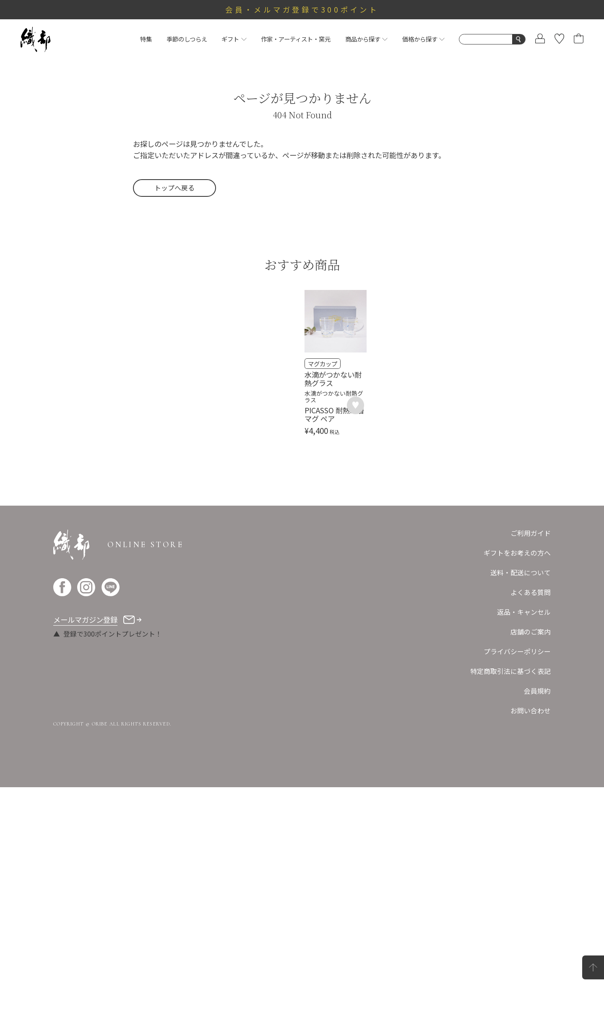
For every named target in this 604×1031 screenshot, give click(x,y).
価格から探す (423, 38)
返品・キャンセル (524, 856)
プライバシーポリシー (517, 895)
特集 (146, 38)
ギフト (233, 38)
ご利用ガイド (530, 777)
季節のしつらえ (187, 38)
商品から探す (366, 38)
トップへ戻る (174, 188)
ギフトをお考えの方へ (517, 796)
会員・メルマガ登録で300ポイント (302, 9)
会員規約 (537, 935)
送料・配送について (520, 816)
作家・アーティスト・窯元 (296, 38)
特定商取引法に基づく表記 (510, 915)
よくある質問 (530, 836)
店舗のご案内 (530, 875)
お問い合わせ (530, 954)
